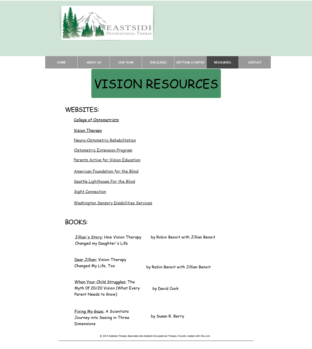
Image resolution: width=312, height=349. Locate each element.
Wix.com (205, 336)
